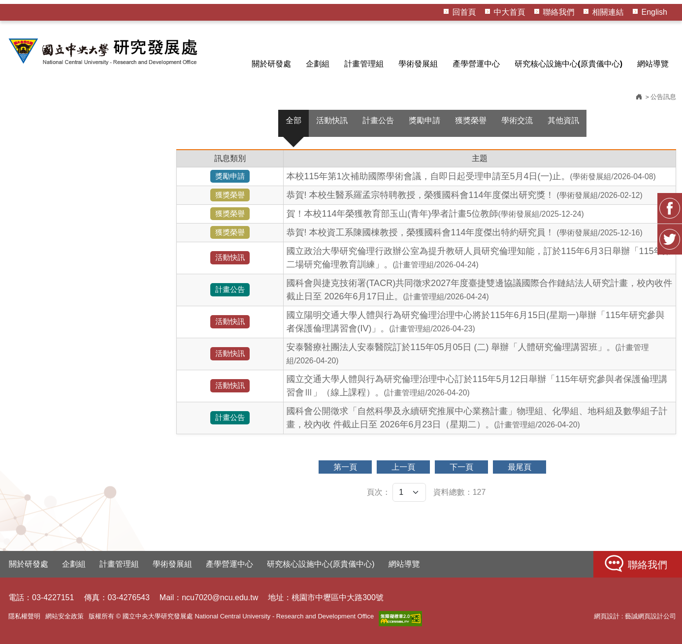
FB (669, 208)
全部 (293, 120)
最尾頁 (519, 467)
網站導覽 (653, 64)
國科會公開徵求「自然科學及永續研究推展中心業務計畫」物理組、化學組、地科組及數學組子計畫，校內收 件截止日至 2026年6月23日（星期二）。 (476, 417)
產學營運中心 (476, 64)
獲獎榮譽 (471, 120)
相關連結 (608, 12)
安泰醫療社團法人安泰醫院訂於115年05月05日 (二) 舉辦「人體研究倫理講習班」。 (467, 353)
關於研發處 (271, 64)
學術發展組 (418, 64)
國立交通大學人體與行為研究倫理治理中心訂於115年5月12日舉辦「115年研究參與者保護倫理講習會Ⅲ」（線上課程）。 (476, 385)
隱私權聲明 (24, 616)
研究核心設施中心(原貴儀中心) (568, 64)
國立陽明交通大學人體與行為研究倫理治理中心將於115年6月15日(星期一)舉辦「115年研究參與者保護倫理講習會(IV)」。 (475, 321)
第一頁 (345, 467)
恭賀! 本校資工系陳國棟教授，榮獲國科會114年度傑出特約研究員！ (464, 232)
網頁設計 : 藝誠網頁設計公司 (635, 616)
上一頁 (403, 467)
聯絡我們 (559, 12)
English (654, 12)
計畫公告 (378, 120)
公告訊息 (663, 96)
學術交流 (517, 120)
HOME (104, 51)
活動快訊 (332, 120)
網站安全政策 (64, 616)
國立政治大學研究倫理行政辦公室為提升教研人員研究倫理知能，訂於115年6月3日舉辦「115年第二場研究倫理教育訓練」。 (478, 257)
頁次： (378, 492)
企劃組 (317, 64)
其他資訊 (563, 120)
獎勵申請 (424, 120)
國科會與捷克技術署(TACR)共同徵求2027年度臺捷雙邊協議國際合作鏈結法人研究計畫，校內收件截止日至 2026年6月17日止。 (479, 289)
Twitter (669, 239)
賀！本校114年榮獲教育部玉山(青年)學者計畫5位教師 (435, 214)
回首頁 (464, 12)
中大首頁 (509, 12)
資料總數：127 (459, 492)
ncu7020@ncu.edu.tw (220, 597)
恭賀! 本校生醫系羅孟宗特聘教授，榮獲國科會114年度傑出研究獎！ (464, 195)
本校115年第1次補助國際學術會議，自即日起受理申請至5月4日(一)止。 (470, 176)
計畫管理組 (364, 64)
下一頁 (461, 467)
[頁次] (409, 492)
